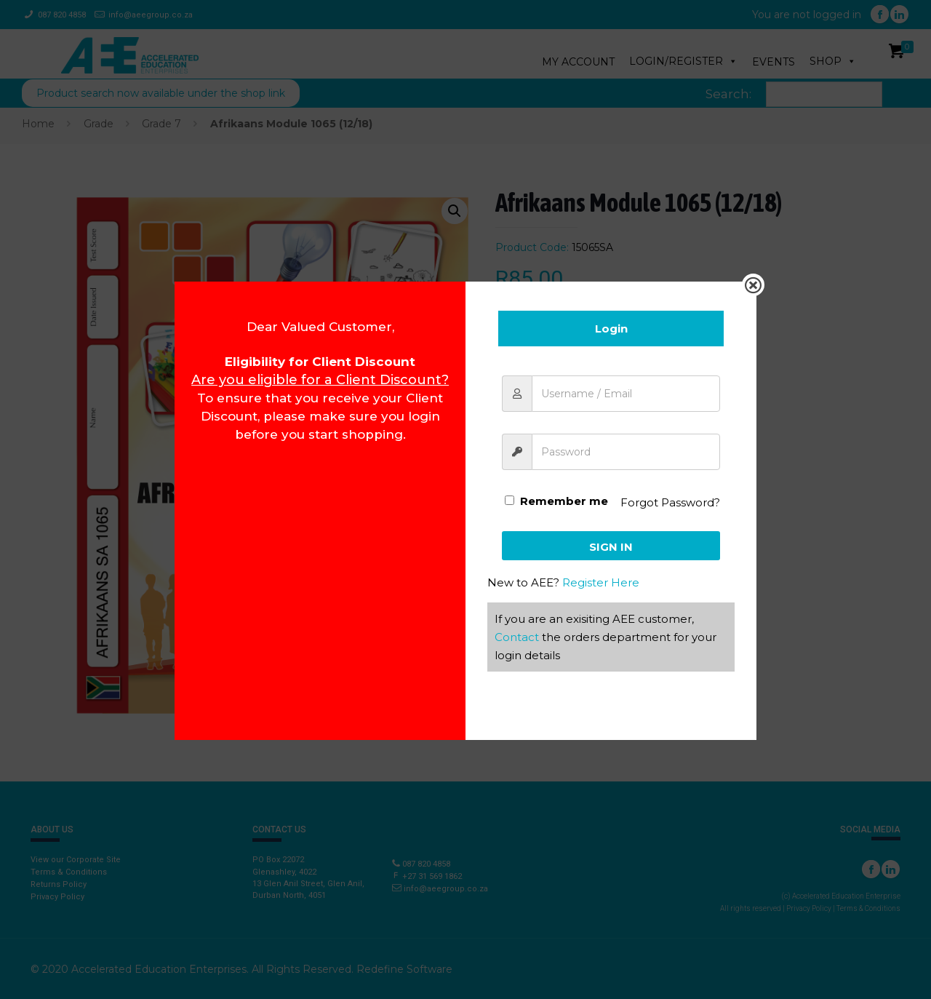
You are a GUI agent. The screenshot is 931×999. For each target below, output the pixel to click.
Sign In (611, 547)
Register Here (600, 582)
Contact (517, 637)
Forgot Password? (670, 502)
